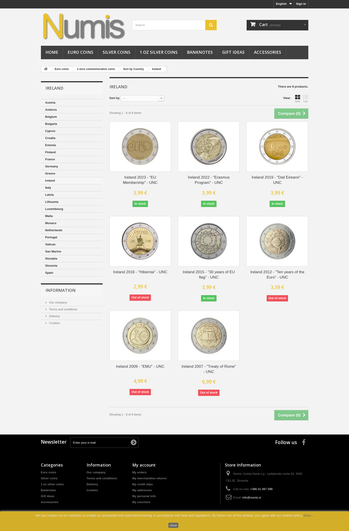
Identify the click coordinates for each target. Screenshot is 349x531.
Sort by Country (133, 69)
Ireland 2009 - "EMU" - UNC (140, 366)
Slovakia (51, 258)
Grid (297, 98)
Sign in (301, 3)
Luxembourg (54, 209)
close (173, 525)
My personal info (144, 496)
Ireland (156, 69)
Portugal (51, 237)
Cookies (54, 323)
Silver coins (116, 52)
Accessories (267, 52)
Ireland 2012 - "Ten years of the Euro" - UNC (277, 274)
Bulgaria (51, 124)
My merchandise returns (149, 478)
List (305, 98)
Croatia (50, 138)
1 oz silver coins (159, 52)
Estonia (50, 145)
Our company (57, 302)
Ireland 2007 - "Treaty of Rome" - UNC (208, 369)
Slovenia (51, 265)
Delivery (54, 316)
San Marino (53, 251)
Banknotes (200, 52)
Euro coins (80, 52)
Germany (51, 166)
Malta (49, 216)
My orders (139, 472)
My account (144, 465)
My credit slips (142, 484)
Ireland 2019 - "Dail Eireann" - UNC (277, 180)
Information (60, 290)
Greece (50, 173)
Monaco (50, 223)
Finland (50, 152)
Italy (48, 187)
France (50, 159)
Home (51, 52)
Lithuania (52, 202)
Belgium (51, 116)
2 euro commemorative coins (96, 69)
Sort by (114, 98)
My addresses (142, 490)
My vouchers (141, 502)
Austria (50, 102)
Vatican (50, 244)
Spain (49, 272)
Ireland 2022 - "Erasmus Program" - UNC (209, 180)
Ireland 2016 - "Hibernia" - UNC (140, 272)
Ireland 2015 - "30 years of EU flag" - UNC (209, 274)
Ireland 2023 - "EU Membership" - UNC (140, 180)
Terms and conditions (62, 309)
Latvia (49, 194)
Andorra (51, 109)
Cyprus (50, 131)
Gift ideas (233, 52)
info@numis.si (251, 497)
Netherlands (53, 230)
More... (309, 515)
